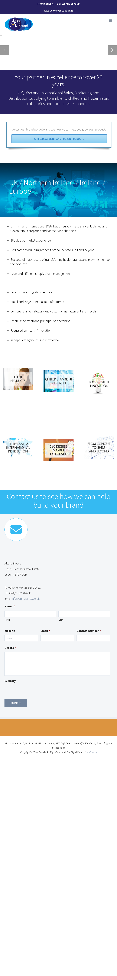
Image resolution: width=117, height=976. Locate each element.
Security (10, 681)
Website (9, 631)
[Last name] (84, 614)
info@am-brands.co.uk (26, 598)
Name (9, 606)
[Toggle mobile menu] (111, 20)
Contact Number (89, 631)
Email (45, 631)
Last (61, 619)
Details (10, 648)
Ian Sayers (92, 752)
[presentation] (27, 690)
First (7, 619)
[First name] (30, 614)
